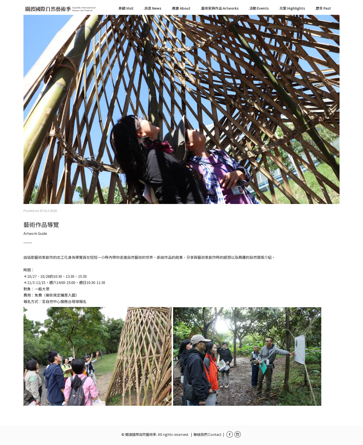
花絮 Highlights (292, 8)
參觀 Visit (126, 8)
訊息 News (152, 8)
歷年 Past (323, 8)
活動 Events (259, 8)
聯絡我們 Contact (208, 434)
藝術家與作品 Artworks (220, 8)
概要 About (181, 8)
